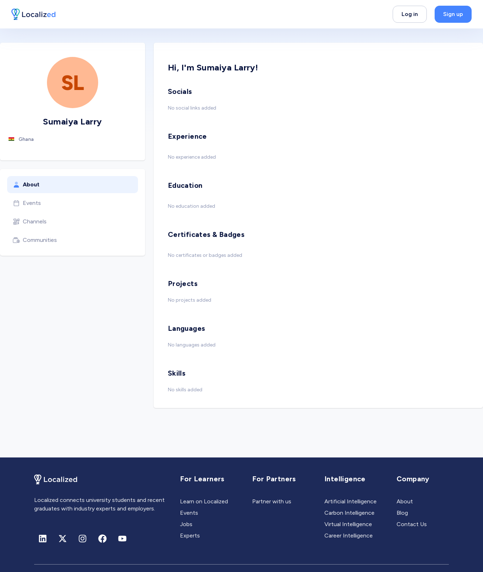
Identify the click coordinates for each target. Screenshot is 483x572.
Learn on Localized (204, 501)
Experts (190, 535)
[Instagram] (82, 538)
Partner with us (271, 501)
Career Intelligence (348, 535)
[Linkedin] (42, 538)
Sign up (453, 14)
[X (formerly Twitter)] (62, 538)
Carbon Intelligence (349, 512)
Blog (402, 512)
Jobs (186, 524)
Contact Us (412, 524)
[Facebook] (102, 538)
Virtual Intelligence (348, 524)
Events (27, 203)
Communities (35, 240)
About (26, 184)
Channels (30, 221)
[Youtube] (122, 538)
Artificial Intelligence (350, 501)
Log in (410, 14)
